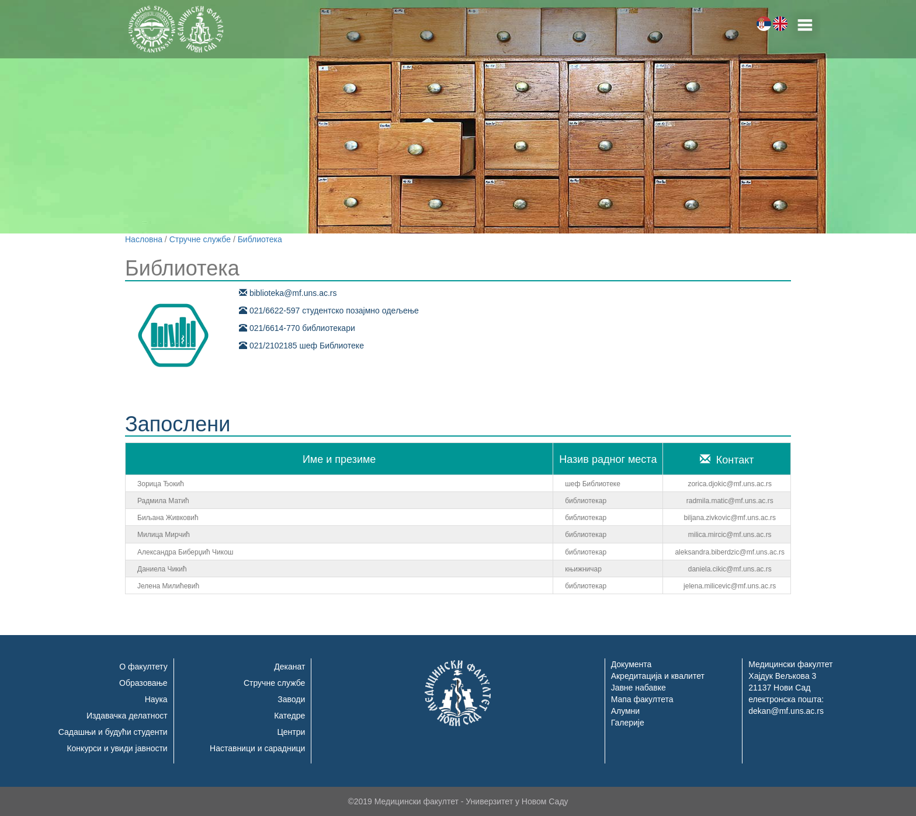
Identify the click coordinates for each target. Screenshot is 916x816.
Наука (156, 699)
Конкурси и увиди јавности (117, 748)
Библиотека (260, 239)
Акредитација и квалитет (658, 676)
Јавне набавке (638, 687)
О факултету (143, 666)
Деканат (289, 666)
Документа (631, 664)
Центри (291, 732)
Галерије (627, 722)
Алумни (625, 711)
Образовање (143, 683)
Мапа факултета (642, 699)
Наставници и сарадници (257, 748)
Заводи (291, 699)
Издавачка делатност (127, 715)
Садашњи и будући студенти (113, 732)
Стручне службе (200, 239)
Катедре (289, 715)
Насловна (143, 239)
